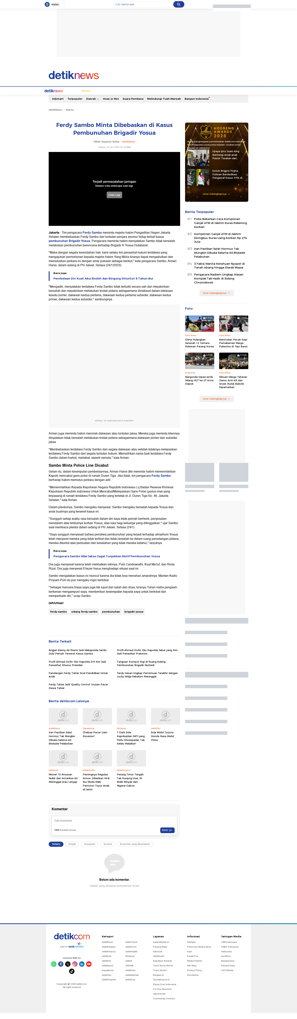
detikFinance (109, 957)
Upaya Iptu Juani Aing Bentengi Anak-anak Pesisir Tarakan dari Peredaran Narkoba (225, 161)
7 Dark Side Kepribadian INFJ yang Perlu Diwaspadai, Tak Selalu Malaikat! (131, 744)
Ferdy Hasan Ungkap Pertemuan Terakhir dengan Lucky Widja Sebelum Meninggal (147, 681)
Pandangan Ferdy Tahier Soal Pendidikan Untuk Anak (78, 681)
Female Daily (228, 971)
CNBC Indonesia (229, 953)
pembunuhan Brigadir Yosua (69, 247)
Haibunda (226, 957)
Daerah (92, 104)
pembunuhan (111, 617)
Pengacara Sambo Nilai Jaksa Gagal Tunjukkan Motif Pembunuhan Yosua (106, 562)
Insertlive (226, 962)
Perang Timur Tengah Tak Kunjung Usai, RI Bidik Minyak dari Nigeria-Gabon (130, 786)
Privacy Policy (194, 976)
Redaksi (191, 948)
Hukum (122, 96)
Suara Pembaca (133, 104)
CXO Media (227, 976)
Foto (212, 96)
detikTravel (131, 948)
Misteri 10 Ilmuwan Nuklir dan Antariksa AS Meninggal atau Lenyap (63, 784)
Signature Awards (162, 967)
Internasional (104, 96)
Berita (66, 96)
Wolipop (130, 962)
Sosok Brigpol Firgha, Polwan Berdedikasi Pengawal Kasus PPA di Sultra (227, 180)
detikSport (107, 971)
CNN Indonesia (229, 948)
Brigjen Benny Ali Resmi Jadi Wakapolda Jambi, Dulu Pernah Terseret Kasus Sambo (78, 658)
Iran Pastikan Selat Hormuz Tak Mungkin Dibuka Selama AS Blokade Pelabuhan (62, 744)
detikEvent (158, 962)
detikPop (130, 985)
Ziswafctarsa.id (161, 985)
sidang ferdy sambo (84, 617)
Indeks (234, 96)
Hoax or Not (111, 104)
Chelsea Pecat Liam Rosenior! (95, 740)
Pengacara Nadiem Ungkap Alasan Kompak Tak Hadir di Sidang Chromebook (218, 284)
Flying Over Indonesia (164, 990)
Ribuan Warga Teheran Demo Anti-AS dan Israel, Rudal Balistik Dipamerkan (233, 388)
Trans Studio (160, 976)
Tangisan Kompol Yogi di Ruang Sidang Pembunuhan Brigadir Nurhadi (141, 669)
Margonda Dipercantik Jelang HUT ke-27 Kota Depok (199, 386)
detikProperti (109, 985)
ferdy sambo (58, 617)
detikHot (106, 967)
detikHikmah (132, 981)
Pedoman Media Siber (199, 953)
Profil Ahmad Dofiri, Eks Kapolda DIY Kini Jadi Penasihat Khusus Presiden (77, 669)
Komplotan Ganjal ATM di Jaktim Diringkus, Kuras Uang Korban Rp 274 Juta (220, 244)
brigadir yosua (133, 617)
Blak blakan (162, 96)
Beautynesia (227, 967)
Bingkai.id (158, 981)
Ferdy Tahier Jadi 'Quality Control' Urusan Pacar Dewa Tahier (78, 692)
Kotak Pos (192, 962)
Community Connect (164, 1004)
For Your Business (162, 995)
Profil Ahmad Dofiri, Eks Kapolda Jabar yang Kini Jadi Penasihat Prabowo (147, 658)
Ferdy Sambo (92, 238)
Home (55, 96)
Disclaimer (193, 981)
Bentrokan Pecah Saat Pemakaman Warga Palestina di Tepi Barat (233, 349)
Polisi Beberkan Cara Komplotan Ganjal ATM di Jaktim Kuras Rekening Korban (220, 229)
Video (223, 96)
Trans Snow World (163, 971)
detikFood (130, 953)
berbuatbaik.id (161, 948)
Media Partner (194, 967)
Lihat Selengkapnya (216, 199)
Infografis (198, 96)
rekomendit (159, 1000)
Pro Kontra (181, 96)
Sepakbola (107, 976)
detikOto (106, 981)
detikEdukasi (109, 953)
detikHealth (131, 957)
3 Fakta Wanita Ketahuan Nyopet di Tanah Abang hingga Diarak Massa (219, 271)
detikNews (55, 115)
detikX (134, 96)
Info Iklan (192, 971)
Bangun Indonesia (197, 104)
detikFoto (130, 976)
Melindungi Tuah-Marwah (164, 104)
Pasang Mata (160, 953)
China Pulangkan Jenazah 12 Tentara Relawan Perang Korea (199, 349)
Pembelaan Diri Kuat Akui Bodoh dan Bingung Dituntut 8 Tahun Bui (103, 284)
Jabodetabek (83, 96)
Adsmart (58, 104)
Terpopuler (74, 104)
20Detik (129, 971)
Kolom (147, 96)
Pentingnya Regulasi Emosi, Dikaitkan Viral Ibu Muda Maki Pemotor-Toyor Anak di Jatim (96, 788)
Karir (189, 957)
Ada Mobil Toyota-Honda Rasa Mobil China (162, 742)
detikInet (106, 962)
